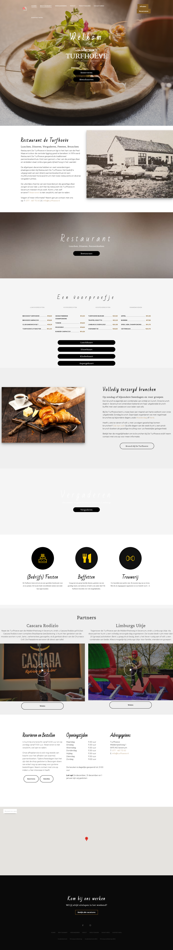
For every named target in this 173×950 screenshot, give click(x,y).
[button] (86, 839)
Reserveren (34, 193)
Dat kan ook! (118, 426)
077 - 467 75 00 (33, 201)
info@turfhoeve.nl (51, 201)
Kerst (152, 418)
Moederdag (141, 418)
